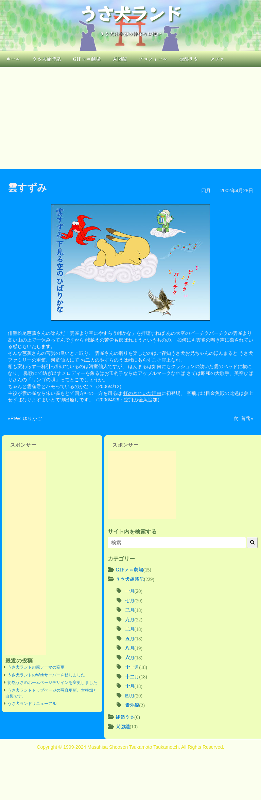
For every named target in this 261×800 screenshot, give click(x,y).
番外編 (132, 705)
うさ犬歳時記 (46, 58)
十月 (130, 686)
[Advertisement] (130, 118)
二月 (130, 628)
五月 (130, 638)
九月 (130, 619)
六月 (130, 657)
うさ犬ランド (130, 13)
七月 (130, 600)
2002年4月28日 (236, 190)
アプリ (217, 58)
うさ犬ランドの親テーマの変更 (36, 667)
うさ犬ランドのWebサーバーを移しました (46, 675)
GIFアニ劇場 (87, 58)
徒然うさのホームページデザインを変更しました (52, 682)
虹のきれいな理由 (142, 393)
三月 (130, 609)
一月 (130, 590)
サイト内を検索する (132, 531)
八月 (130, 647)
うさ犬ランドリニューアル (31, 703)
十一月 (132, 666)
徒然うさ (188, 58)
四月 (206, 190)
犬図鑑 (119, 58)
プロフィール (153, 58)
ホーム (13, 58)
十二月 (132, 676)
